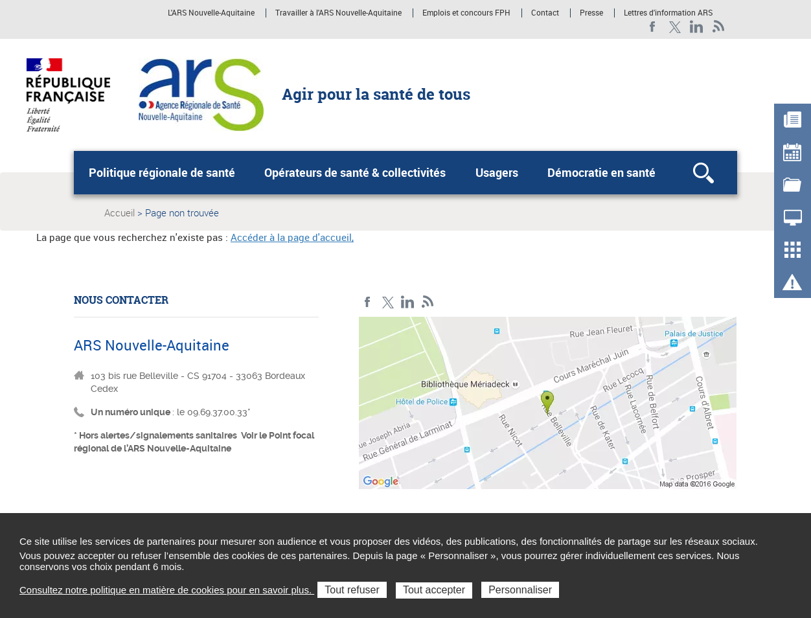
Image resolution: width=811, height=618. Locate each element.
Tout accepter (434, 589)
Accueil (119, 212)
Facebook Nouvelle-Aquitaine (652, 27)
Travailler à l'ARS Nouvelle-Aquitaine (338, 13)
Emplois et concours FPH (466, 13)
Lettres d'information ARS (668, 13)
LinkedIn (696, 27)
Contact (545, 13)
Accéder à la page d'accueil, (292, 237)
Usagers (496, 172)
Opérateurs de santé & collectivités (355, 172)
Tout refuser (352, 589)
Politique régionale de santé (162, 172)
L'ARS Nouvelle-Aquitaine (211, 13)
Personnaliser (520, 589)
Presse (591, 13)
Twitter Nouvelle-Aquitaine (674, 27)
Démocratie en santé (601, 172)
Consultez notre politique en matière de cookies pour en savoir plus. (166, 589)
